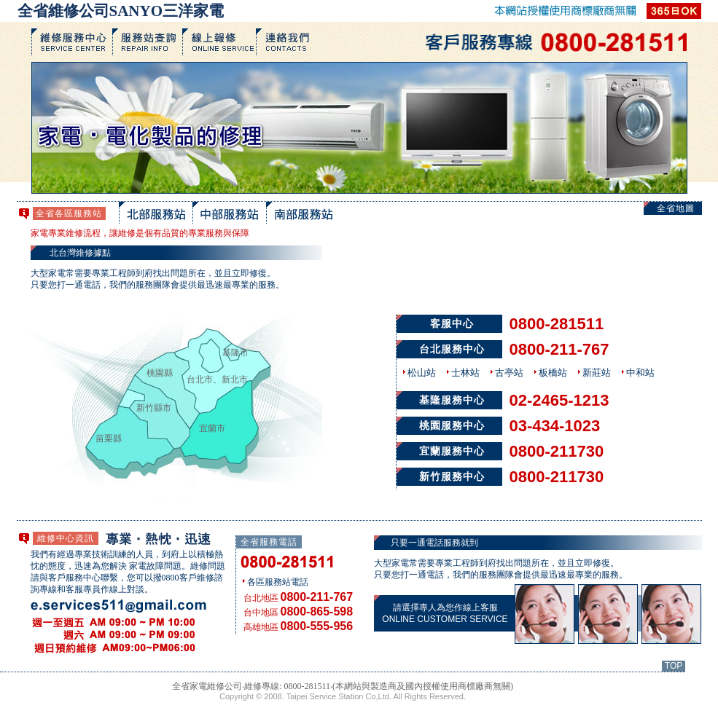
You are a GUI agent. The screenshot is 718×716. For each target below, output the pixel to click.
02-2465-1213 (559, 400)
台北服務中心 (452, 349)
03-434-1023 (555, 426)
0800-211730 (557, 451)
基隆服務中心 (452, 400)
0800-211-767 (559, 349)
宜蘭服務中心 (452, 451)
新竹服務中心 (452, 476)
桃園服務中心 (452, 425)
